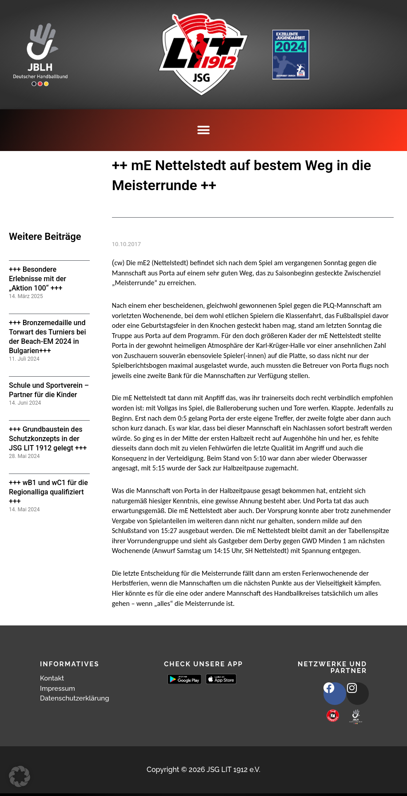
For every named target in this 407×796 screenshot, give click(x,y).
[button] (204, 130)
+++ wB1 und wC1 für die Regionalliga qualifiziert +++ (48, 491)
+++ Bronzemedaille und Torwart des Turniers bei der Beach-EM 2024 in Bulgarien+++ (47, 336)
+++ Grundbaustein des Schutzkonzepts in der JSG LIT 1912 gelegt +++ (48, 438)
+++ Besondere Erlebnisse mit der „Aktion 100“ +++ (37, 278)
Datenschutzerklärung (77, 698)
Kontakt (53, 678)
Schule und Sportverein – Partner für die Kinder (49, 390)
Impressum (58, 688)
